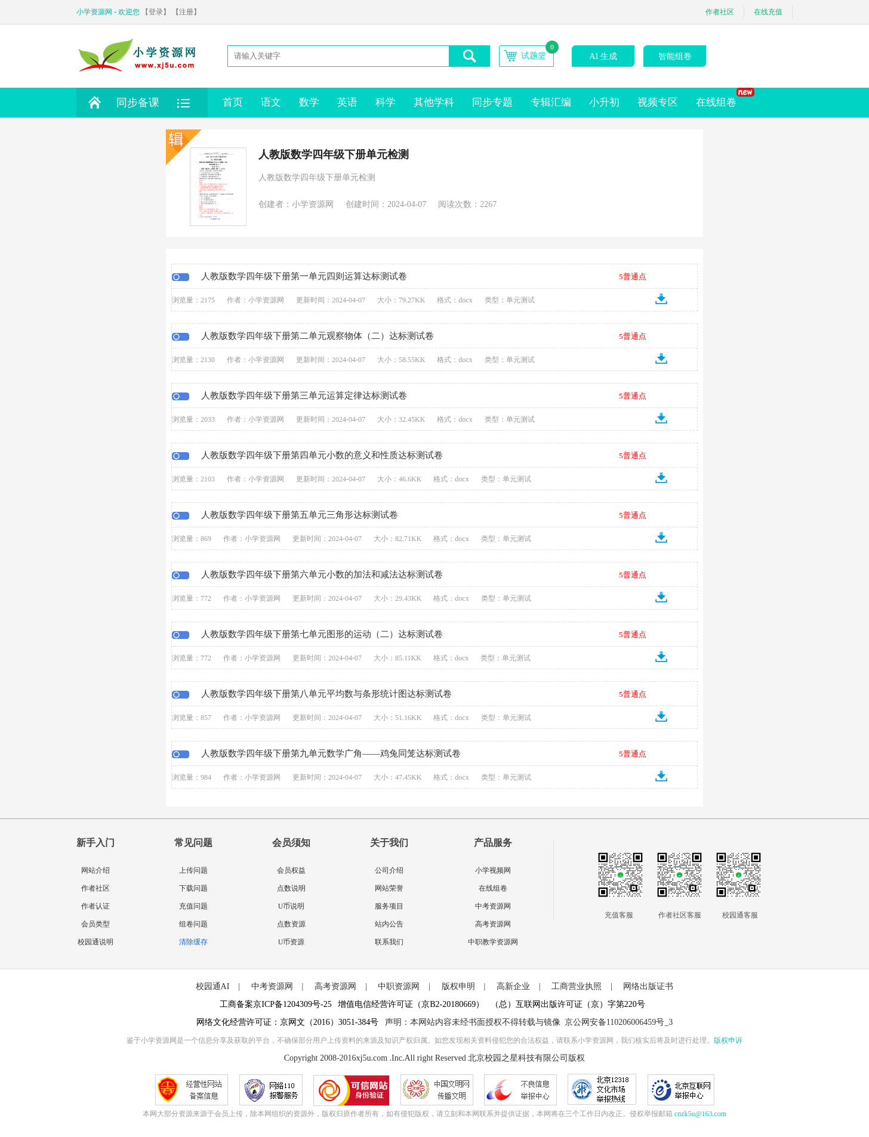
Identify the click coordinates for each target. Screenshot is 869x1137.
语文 (271, 102)
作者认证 (95, 906)
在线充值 (768, 12)
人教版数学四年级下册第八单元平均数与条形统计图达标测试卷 (326, 694)
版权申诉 (728, 1040)
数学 (309, 102)
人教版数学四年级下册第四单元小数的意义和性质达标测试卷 (322, 455)
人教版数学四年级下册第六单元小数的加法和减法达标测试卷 (322, 574)
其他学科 (434, 102)
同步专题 (492, 102)
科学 (385, 102)
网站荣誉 (389, 888)
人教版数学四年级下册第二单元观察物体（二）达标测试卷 (317, 336)
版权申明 (458, 986)
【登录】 (155, 12)
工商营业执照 (576, 986)
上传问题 (193, 870)
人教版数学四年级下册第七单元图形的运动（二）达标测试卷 (322, 634)
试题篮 (533, 55)
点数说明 (291, 888)
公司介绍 (389, 870)
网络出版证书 (648, 986)
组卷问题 (193, 924)
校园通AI (213, 986)
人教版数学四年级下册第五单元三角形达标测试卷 (299, 515)
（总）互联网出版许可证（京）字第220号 (568, 1004)
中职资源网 (399, 986)
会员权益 (291, 870)
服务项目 (389, 906)
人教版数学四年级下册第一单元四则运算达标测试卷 (304, 276)
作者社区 (719, 12)
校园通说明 (95, 942)
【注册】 (186, 12)
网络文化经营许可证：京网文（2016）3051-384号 (287, 1022)
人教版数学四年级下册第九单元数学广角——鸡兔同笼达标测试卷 (331, 753)
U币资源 (291, 942)
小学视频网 (493, 870)
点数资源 (291, 924)
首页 (233, 102)
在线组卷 (720, 98)
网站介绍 (95, 870)
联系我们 (389, 942)
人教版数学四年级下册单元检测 (333, 154)
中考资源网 (493, 906)
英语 (347, 102)
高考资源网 (493, 924)
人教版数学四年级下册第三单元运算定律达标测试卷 (304, 395)
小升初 (604, 102)
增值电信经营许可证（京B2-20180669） (411, 1004)
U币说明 (291, 906)
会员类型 (95, 924)
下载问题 (193, 888)
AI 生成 (603, 56)
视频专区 (657, 102)
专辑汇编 (551, 102)
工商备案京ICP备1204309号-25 (275, 1004)
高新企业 (513, 986)
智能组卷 (675, 56)
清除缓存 (193, 942)
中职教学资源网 (493, 942)
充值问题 (193, 906)
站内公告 (389, 924)
